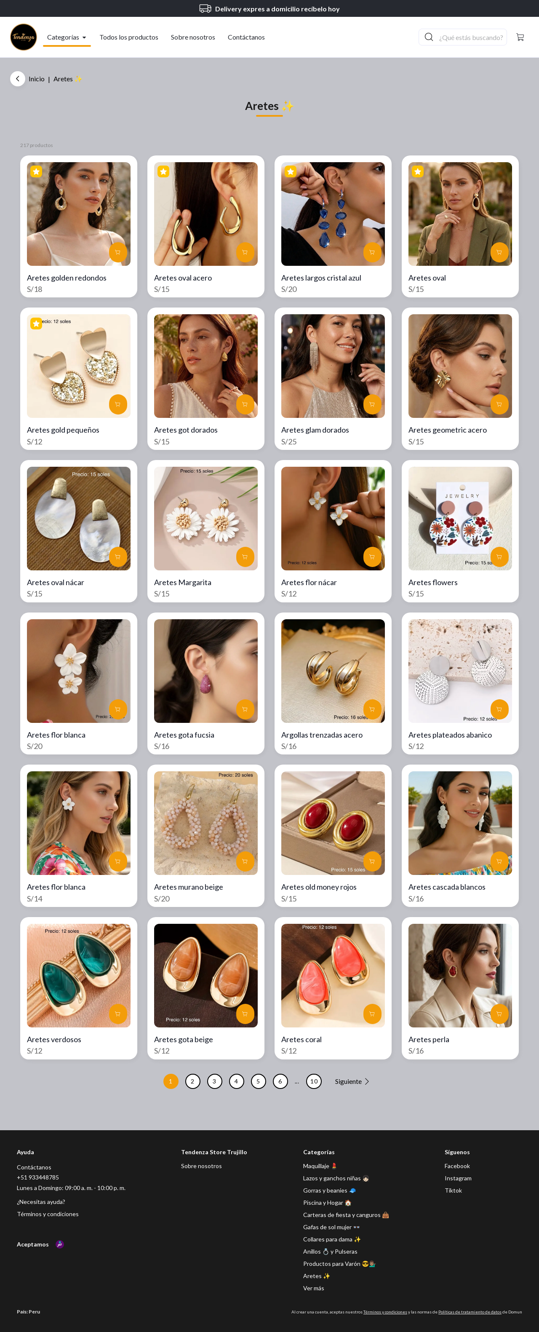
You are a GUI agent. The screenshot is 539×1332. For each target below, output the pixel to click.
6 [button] (280, 1081)
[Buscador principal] (472, 37)
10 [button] (314, 1081)
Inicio (37, 79)
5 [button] (258, 1081)
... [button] (297, 1081)
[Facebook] (457, 1165)
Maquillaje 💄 (320, 1165)
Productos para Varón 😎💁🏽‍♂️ (339, 1263)
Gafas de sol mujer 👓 (331, 1226)
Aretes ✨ (316, 1275)
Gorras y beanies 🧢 (329, 1190)
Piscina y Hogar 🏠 (327, 1202)
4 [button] (236, 1081)
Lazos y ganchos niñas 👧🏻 (336, 1178)
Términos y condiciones (48, 1213)
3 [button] (214, 1081)
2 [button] (193, 1081)
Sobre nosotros (201, 1165)
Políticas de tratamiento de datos (470, 1311)
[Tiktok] (453, 1190)
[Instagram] (458, 1178)
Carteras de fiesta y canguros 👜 (346, 1214)
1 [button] (171, 1081)
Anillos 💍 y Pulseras (330, 1251)
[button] (520, 37)
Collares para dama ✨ (332, 1239)
